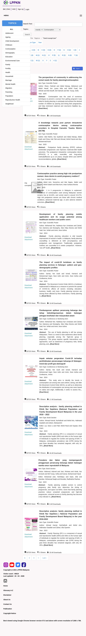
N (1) (44, 55)
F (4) (59, 50)
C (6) (43, 50)
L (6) (31, 55)
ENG (8, 9)
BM (4, 9)
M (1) (38, 55)
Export (76, 68)
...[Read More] (61, 159)
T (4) (76, 55)
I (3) (74, 50)
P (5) (54, 55)
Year (40, 42)
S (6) (70, 55)
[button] (27, 34)
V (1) (31, 60)
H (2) (69, 50)
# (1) (55, 60)
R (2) (64, 55)
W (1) (38, 60)
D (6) (49, 50)
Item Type (32, 42)
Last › (44, 558)
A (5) (33, 50)
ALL (11, 29)
